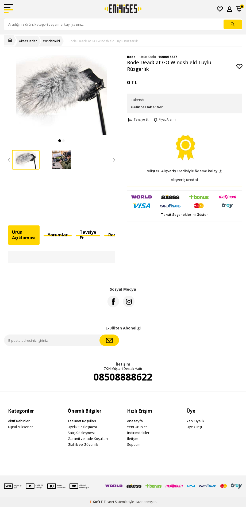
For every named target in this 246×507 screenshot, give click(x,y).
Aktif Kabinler (19, 420)
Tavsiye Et (137, 119)
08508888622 (123, 377)
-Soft (95, 502)
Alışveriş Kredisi (184, 180)
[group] (61, 95)
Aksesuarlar (28, 41)
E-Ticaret (107, 502)
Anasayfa (135, 420)
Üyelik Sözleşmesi (82, 426)
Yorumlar (58, 235)
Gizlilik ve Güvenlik (83, 444)
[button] (59, 140)
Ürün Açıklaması (24, 235)
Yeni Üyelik (195, 420)
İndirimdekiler (138, 432)
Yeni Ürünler (137, 426)
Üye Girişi (194, 426)
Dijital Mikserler (20, 426)
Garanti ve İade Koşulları (88, 438)
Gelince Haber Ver (147, 107)
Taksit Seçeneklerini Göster (184, 214)
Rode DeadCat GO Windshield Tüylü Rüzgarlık (103, 41)
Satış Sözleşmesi (81, 432)
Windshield (51, 41)
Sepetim (133, 444)
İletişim (132, 438)
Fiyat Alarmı (164, 119)
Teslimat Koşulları (82, 420)
